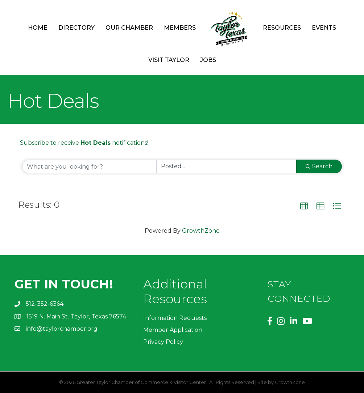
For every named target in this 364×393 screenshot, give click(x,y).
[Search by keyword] (89, 166)
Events (324, 27)
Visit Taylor (168, 59)
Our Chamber (129, 27)
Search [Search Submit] (319, 166)
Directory (76, 27)
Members (180, 27)
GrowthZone (201, 230)
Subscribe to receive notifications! (84, 142)
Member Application (172, 329)
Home (37, 27)
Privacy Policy (163, 341)
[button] (304, 206)
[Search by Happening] (226, 166)
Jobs (208, 59)
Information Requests (175, 317)
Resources (282, 27)
